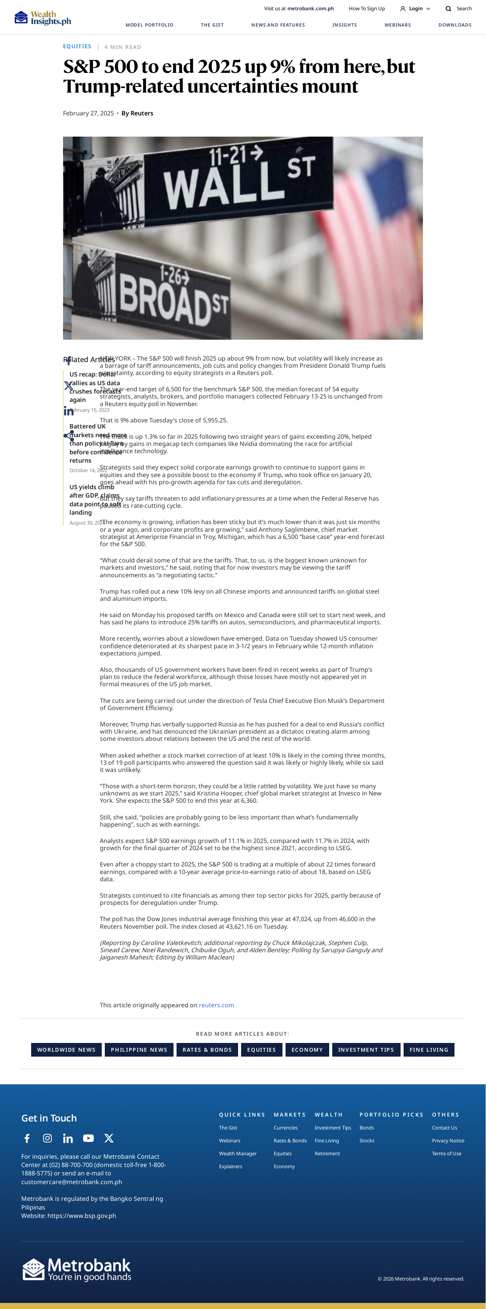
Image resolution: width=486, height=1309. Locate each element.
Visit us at (299, 8)
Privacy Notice (448, 1140)
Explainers (230, 1166)
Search (458, 8)
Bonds (367, 1127)
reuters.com (216, 1005)
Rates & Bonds (207, 1049)
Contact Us (444, 1127)
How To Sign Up (367, 8)
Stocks (367, 1140)
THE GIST (212, 25)
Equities (261, 1049)
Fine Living (429, 1049)
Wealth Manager (238, 1153)
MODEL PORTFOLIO (150, 25)
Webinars (229, 1140)
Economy (307, 1049)
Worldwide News (66, 1049)
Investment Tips (366, 1049)
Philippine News (139, 1049)
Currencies (286, 1127)
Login (415, 8)
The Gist (228, 1127)
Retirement (327, 1153)
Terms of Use (446, 1153)
